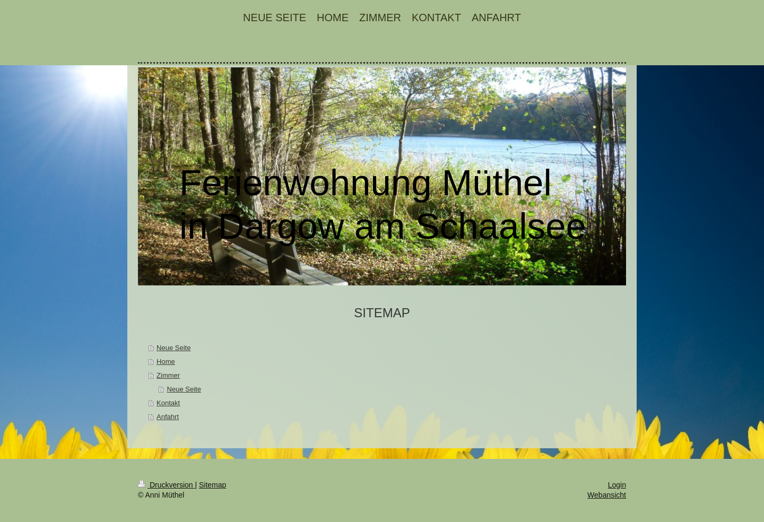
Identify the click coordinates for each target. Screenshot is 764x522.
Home (166, 362)
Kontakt (168, 403)
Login (617, 485)
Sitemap (212, 485)
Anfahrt (168, 417)
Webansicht (606, 495)
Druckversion (166, 485)
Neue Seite (173, 348)
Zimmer (168, 375)
